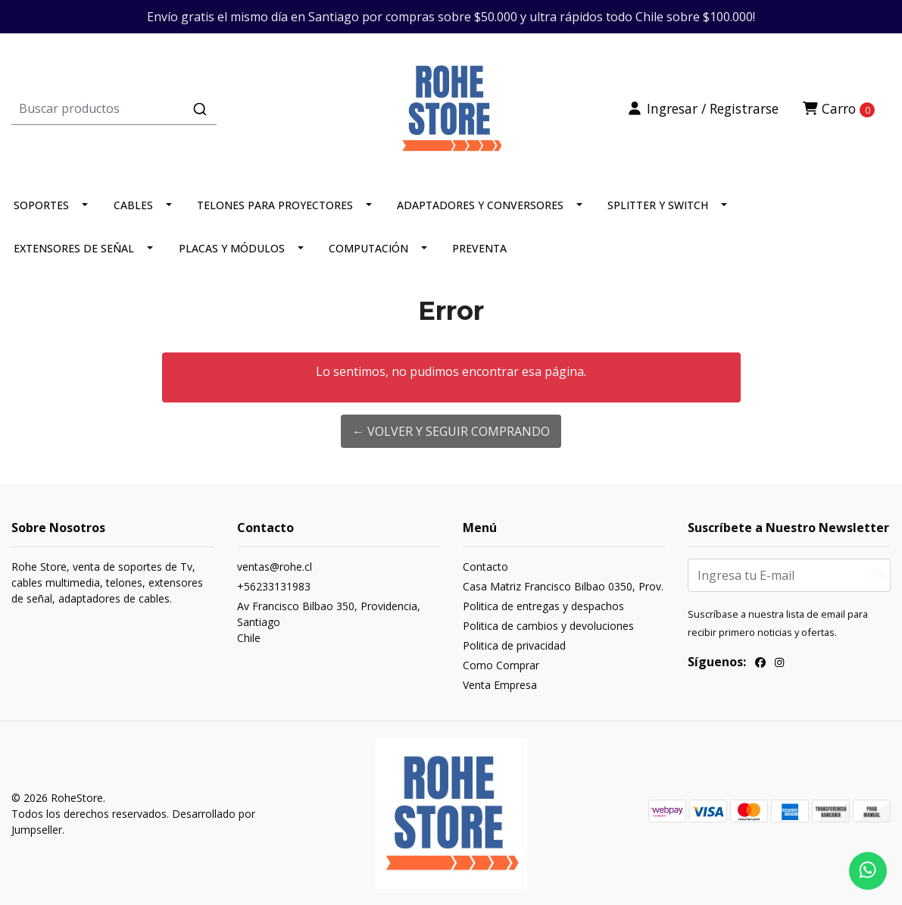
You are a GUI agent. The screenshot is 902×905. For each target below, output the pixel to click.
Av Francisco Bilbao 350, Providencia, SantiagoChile (328, 622)
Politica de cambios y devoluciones (548, 625)
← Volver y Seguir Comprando (451, 431)
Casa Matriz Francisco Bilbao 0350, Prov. (563, 586)
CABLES (133, 205)
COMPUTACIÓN (368, 248)
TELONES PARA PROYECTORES (275, 205)
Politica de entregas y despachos (543, 606)
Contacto (485, 566)
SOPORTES (41, 205)
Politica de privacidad (514, 645)
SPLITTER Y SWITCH (657, 205)
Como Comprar (501, 665)
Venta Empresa (500, 685)
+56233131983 (274, 586)
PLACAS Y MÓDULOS (232, 248)
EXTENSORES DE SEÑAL (74, 248)
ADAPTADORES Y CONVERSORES (480, 205)
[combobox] (157, 108)
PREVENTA (479, 248)
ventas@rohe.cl (274, 566)
